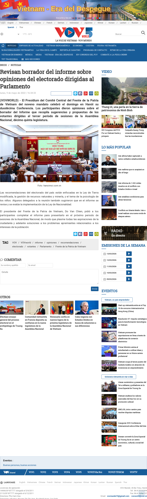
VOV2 (43, 472)
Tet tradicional (10, 59)
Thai (125, 482)
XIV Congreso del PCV (87, 54)
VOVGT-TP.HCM (116, 472)
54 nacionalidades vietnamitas (17, 50)
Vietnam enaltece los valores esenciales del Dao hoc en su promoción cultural (129, 399)
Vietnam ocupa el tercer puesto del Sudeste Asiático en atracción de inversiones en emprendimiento (132, 365)
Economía (78, 45)
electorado (17, 246)
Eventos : (8, 460)
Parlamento (46, 246)
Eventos (109, 291)
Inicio (3, 65)
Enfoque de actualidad (31, 45)
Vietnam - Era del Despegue (59, 54)
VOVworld (26, 242)
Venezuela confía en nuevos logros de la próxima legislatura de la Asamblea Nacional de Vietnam (61, 323)
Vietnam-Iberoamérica (58, 45)
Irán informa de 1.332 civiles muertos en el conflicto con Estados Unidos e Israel (129, 186)
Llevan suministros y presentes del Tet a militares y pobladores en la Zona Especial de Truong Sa (132, 385)
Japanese (88, 23)
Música (29, 54)
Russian (135, 23)
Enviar (94, 289)
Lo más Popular (116, 147)
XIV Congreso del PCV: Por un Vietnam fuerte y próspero (111, 133)
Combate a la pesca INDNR (114, 54)
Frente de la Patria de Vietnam (70, 246)
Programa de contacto (95, 50)
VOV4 (67, 472)
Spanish (118, 482)
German (61, 23)
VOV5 (78, 472)
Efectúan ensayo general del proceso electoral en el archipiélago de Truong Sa (11, 323)
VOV (14, 242)
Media (39, 54)
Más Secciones (30, 59)
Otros (5, 297)
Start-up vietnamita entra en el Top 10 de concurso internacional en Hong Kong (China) (132, 308)
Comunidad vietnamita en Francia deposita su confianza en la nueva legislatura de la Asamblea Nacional (36, 323)
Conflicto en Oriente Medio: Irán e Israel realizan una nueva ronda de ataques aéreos (132, 213)
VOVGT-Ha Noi (94, 472)
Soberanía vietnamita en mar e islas (119, 377)
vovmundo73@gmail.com (118, 496)
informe (39, 242)
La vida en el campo (47, 50)
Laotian (123, 23)
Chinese (37, 23)
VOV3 (55, 472)
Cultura (90, 45)
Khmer (100, 23)
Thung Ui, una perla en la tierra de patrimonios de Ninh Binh (122, 108)
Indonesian (74, 23)
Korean (112, 23)
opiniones (52, 242)
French (49, 23)
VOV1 (31, 472)
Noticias (12, 45)
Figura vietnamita (106, 45)
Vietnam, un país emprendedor (117, 300)
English (11, 23)
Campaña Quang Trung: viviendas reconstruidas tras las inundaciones (134, 133)
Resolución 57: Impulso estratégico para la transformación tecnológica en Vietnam (132, 322)
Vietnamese (24, 23)
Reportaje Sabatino (70, 50)
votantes (31, 246)
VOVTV (133, 472)
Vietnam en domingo (12, 54)
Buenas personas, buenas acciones (19, 465)
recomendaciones (70, 242)
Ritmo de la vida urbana (122, 50)
